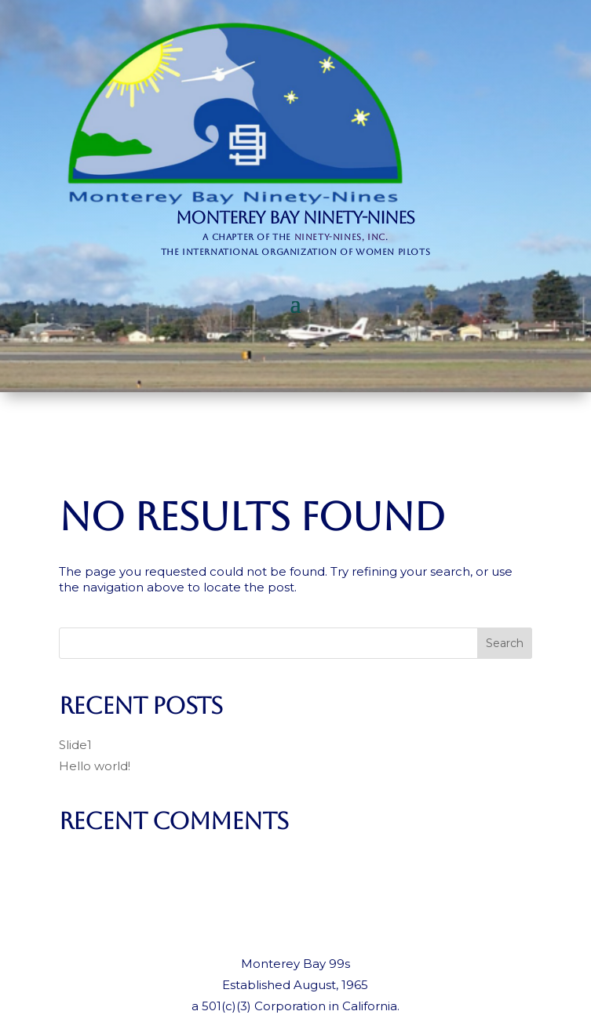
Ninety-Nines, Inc (339, 237)
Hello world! (94, 765)
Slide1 (75, 744)
